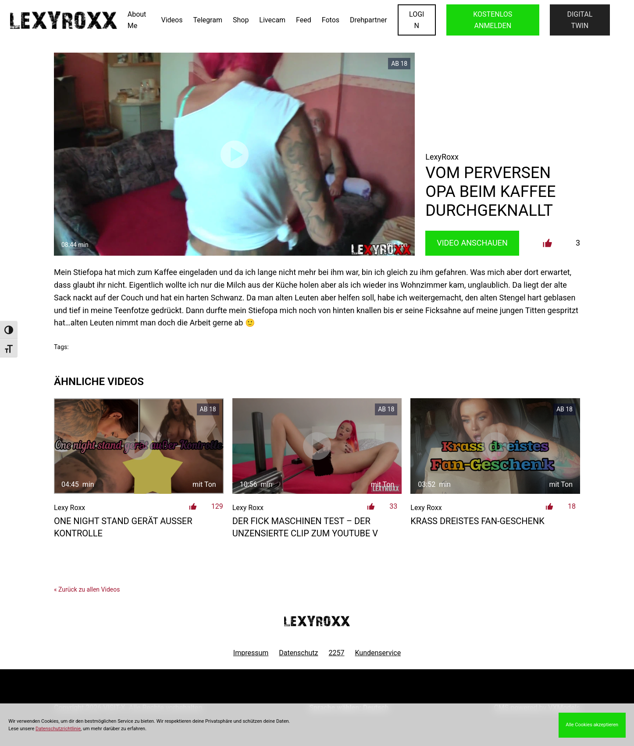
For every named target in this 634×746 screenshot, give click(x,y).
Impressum (251, 653)
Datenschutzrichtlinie (58, 729)
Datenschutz (298, 653)
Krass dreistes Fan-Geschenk (477, 521)
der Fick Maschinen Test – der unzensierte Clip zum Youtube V (305, 527)
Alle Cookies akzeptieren (592, 725)
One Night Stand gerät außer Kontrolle (123, 527)
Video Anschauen (472, 242)
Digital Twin (579, 20)
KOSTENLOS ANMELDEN (492, 20)
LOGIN (416, 20)
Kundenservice (378, 653)
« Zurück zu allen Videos (87, 589)
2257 (337, 653)
